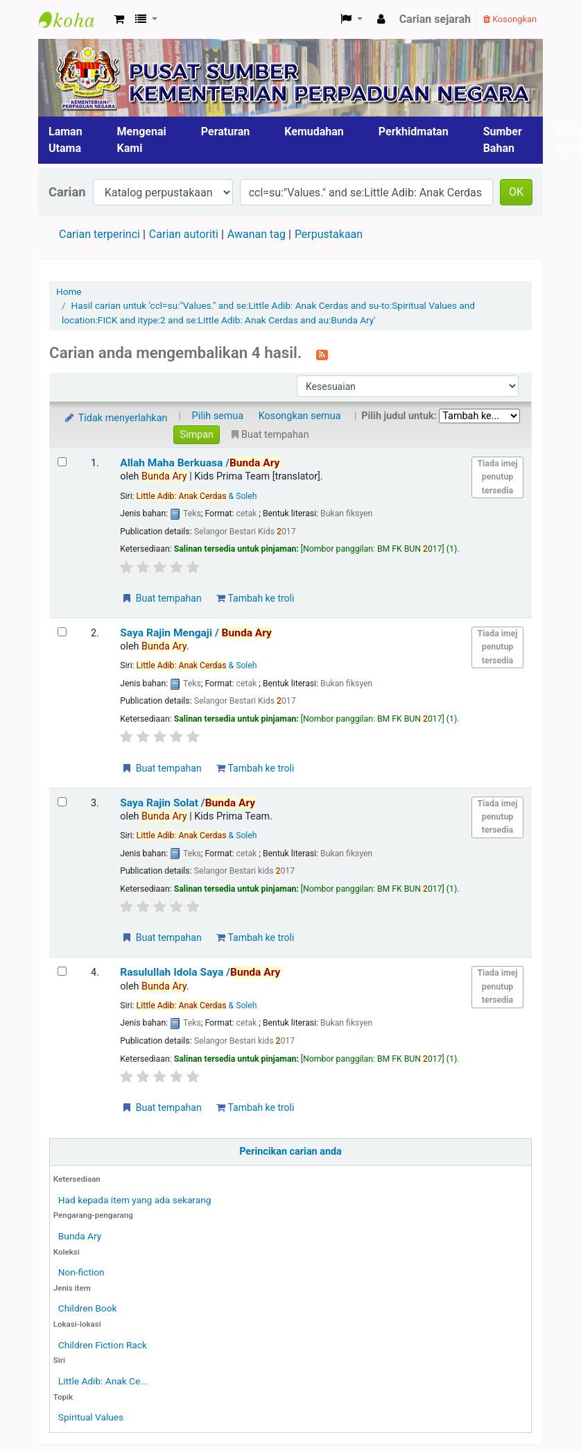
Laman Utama (66, 140)
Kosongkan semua (300, 416)
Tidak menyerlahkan (115, 418)
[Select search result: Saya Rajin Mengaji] (62, 631)
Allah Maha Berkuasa (199, 463)
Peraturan (225, 131)
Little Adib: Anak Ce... (103, 1380)
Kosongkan (510, 19)
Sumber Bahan (502, 140)
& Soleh (197, 496)
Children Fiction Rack (102, 1344)
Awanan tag (256, 234)
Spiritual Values (90, 1417)
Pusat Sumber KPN (73, 19)
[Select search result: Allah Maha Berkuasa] (62, 461)
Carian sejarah (435, 19)
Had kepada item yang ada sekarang (134, 1199)
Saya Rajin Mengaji (196, 633)
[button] (119, 19)
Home (69, 291)
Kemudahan (314, 131)
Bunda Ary (79, 1235)
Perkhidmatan (414, 131)
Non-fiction (81, 1272)
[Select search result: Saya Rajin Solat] (62, 801)
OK (516, 191)
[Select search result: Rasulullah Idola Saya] (62, 971)
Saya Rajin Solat (187, 803)
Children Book (87, 1308)
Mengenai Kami (141, 140)
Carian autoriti (183, 234)
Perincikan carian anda (290, 1151)
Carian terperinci (99, 234)
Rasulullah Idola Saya (200, 972)
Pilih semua (218, 416)
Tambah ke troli (255, 598)
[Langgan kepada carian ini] (322, 354)
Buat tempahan (161, 598)
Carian (67, 192)
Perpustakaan (329, 234)
